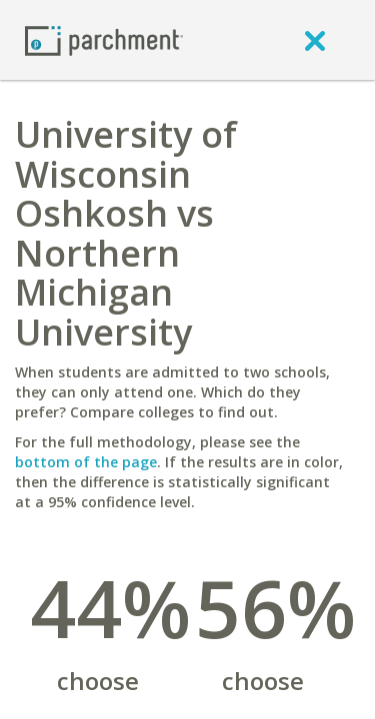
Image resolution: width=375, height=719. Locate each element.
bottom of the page (86, 461)
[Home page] (104, 39)
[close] (315, 40)
